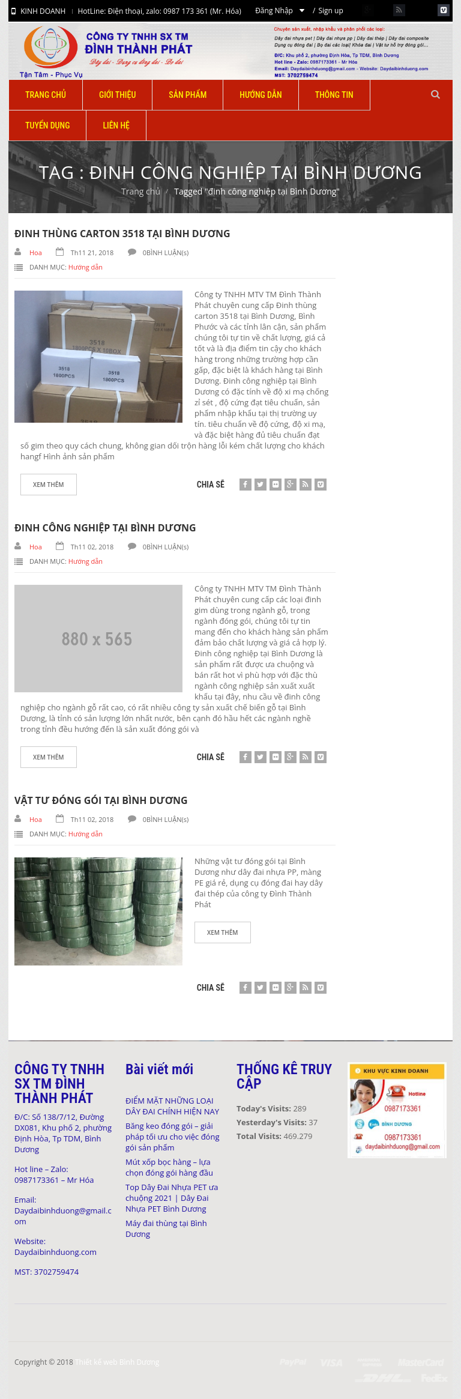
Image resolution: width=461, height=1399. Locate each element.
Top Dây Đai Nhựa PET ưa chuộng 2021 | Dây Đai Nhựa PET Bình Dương (171, 1198)
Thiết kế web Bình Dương (117, 1362)
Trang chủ (140, 191)
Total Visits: (260, 1136)
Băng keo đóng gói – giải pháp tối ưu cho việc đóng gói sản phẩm (172, 1136)
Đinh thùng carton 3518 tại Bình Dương (122, 233)
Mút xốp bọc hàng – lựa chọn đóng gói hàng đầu (169, 1167)
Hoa (35, 252)
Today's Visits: (265, 1108)
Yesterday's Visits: (273, 1122)
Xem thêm (48, 484)
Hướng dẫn (85, 266)
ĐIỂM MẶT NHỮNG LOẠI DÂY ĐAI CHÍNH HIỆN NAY (172, 1106)
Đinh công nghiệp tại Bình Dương (105, 527)
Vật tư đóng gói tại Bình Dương (101, 800)
